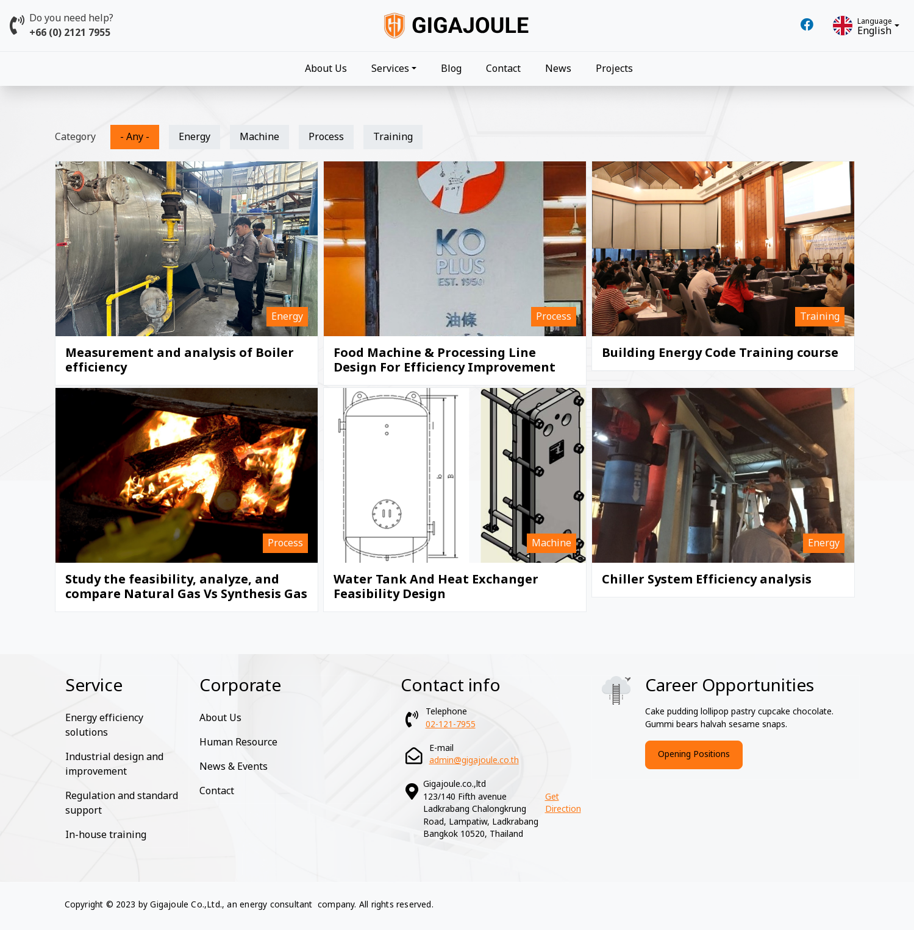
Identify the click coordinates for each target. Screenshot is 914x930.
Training (393, 137)
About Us (326, 69)
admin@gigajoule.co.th (474, 760)
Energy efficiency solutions (104, 725)
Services (390, 69)
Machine (259, 137)
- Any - (134, 137)
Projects (614, 69)
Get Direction (563, 803)
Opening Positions (694, 754)
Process (326, 137)
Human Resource (238, 742)
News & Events (233, 766)
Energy (194, 137)
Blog (451, 69)
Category (75, 137)
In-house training (105, 835)
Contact (503, 69)
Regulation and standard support (121, 803)
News (558, 69)
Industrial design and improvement (114, 764)
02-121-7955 (451, 724)
